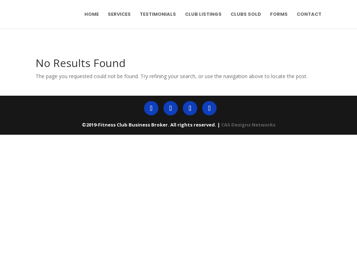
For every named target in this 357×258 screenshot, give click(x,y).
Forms (279, 15)
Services (119, 15)
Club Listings (203, 15)
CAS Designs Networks (248, 124)
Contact (309, 15)
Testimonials (158, 15)
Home (91, 15)
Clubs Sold (246, 15)
